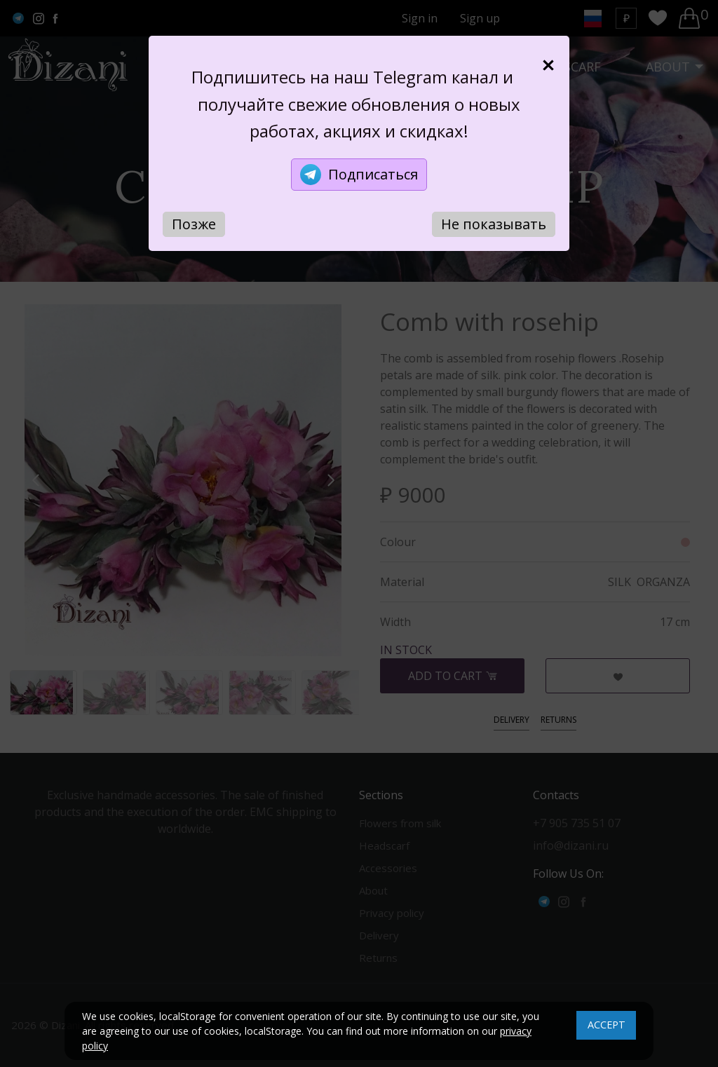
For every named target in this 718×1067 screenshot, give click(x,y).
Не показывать (493, 224)
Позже (194, 224)
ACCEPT (606, 1024)
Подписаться (359, 174)
